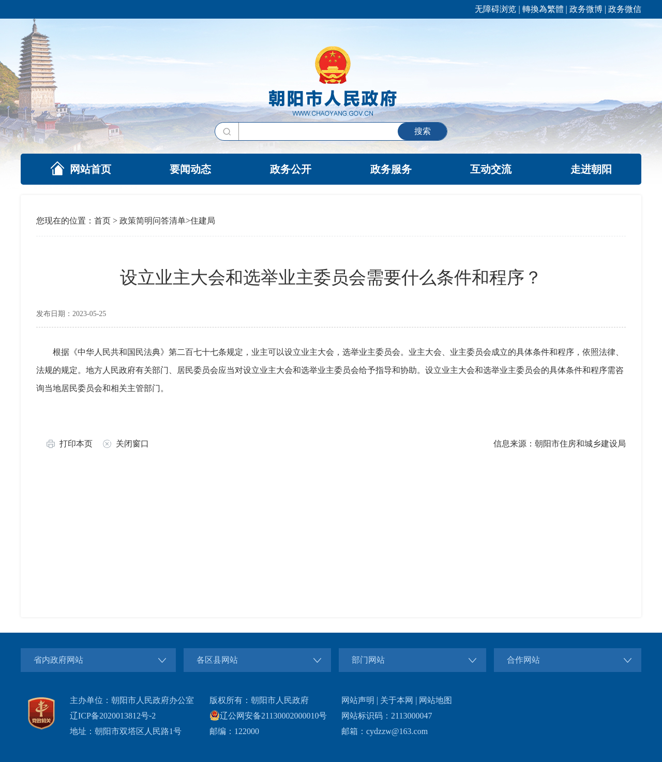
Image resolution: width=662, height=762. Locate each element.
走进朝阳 (591, 169)
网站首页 (80, 168)
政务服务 (391, 169)
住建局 (202, 220)
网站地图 (435, 700)
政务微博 (586, 9)
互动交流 (490, 169)
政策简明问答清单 (152, 220)
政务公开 (290, 169)
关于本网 (396, 700)
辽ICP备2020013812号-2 (113, 715)
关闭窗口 (132, 443)
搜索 (422, 131)
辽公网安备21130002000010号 (268, 715)
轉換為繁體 (543, 9)
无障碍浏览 (495, 9)
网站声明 (357, 700)
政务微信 (624, 9)
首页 (102, 220)
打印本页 (76, 443)
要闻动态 (190, 169)
